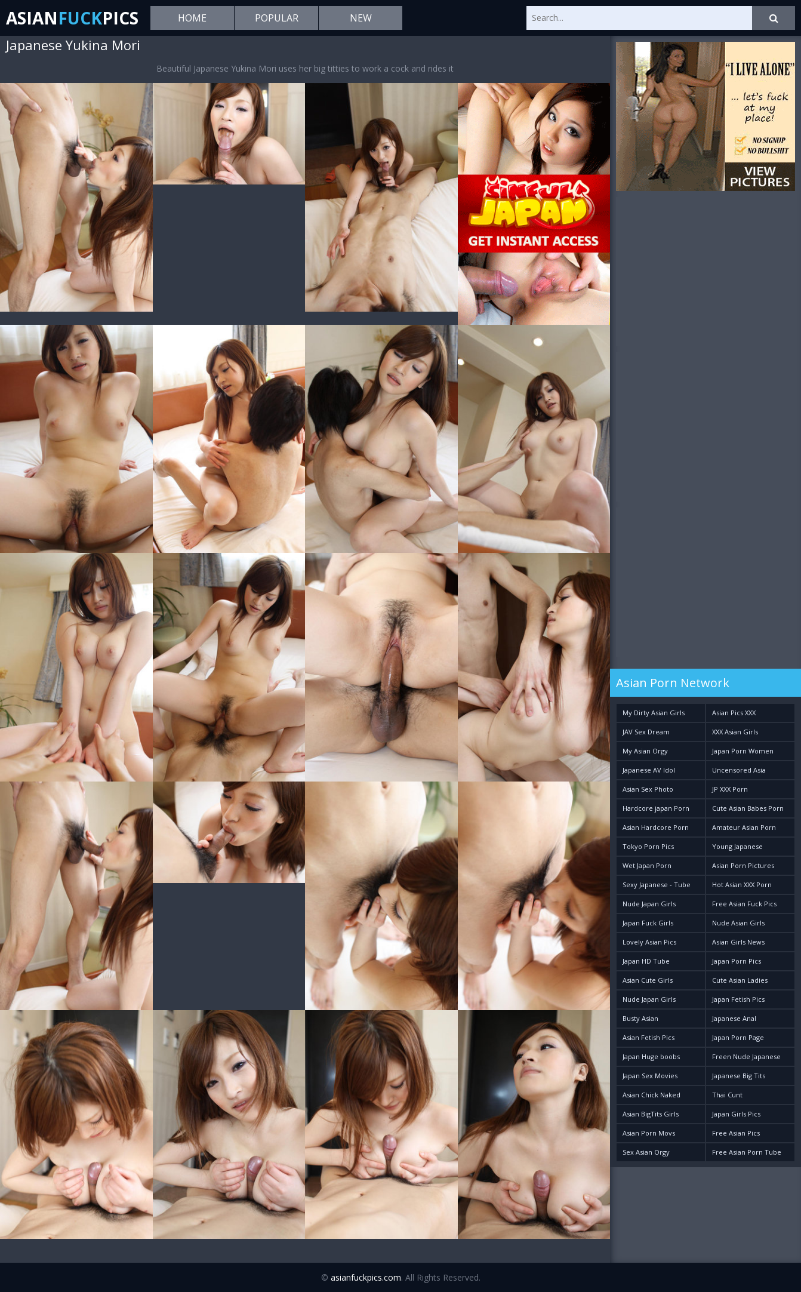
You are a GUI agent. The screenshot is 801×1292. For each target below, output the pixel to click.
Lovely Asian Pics (649, 941)
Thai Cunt (727, 1094)
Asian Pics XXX (734, 712)
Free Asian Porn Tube (746, 1152)
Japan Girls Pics (736, 1113)
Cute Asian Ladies (740, 980)
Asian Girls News (738, 941)
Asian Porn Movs (649, 1132)
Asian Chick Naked (651, 1094)
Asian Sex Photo (648, 789)
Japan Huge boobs (651, 1056)
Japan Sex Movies (650, 1075)
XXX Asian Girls (735, 731)
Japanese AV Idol (649, 769)
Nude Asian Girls (738, 922)
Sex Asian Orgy (646, 1152)
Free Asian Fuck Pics (744, 903)
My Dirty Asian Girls (654, 712)
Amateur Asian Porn (744, 827)
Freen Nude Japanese (746, 1056)
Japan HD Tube (646, 960)
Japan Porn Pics (736, 960)
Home (192, 17)
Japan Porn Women (743, 750)
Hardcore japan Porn (656, 808)
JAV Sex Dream (646, 731)
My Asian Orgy (645, 750)
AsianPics (72, 18)
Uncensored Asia (739, 769)
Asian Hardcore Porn (656, 827)
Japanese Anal (734, 1018)
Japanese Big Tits (738, 1075)
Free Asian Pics (736, 1132)
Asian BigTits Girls (651, 1113)
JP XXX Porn (730, 789)
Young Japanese (737, 846)
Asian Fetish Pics (648, 1037)
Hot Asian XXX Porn (742, 884)
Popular (276, 17)
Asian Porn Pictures (743, 865)
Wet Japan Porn (647, 865)
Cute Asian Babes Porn (748, 808)
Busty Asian (640, 1018)
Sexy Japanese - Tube (657, 884)
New (361, 17)
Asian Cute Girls (648, 980)
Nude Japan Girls (649, 903)
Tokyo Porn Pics (648, 846)
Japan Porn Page (738, 1037)
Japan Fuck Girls (648, 922)
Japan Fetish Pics (738, 999)
